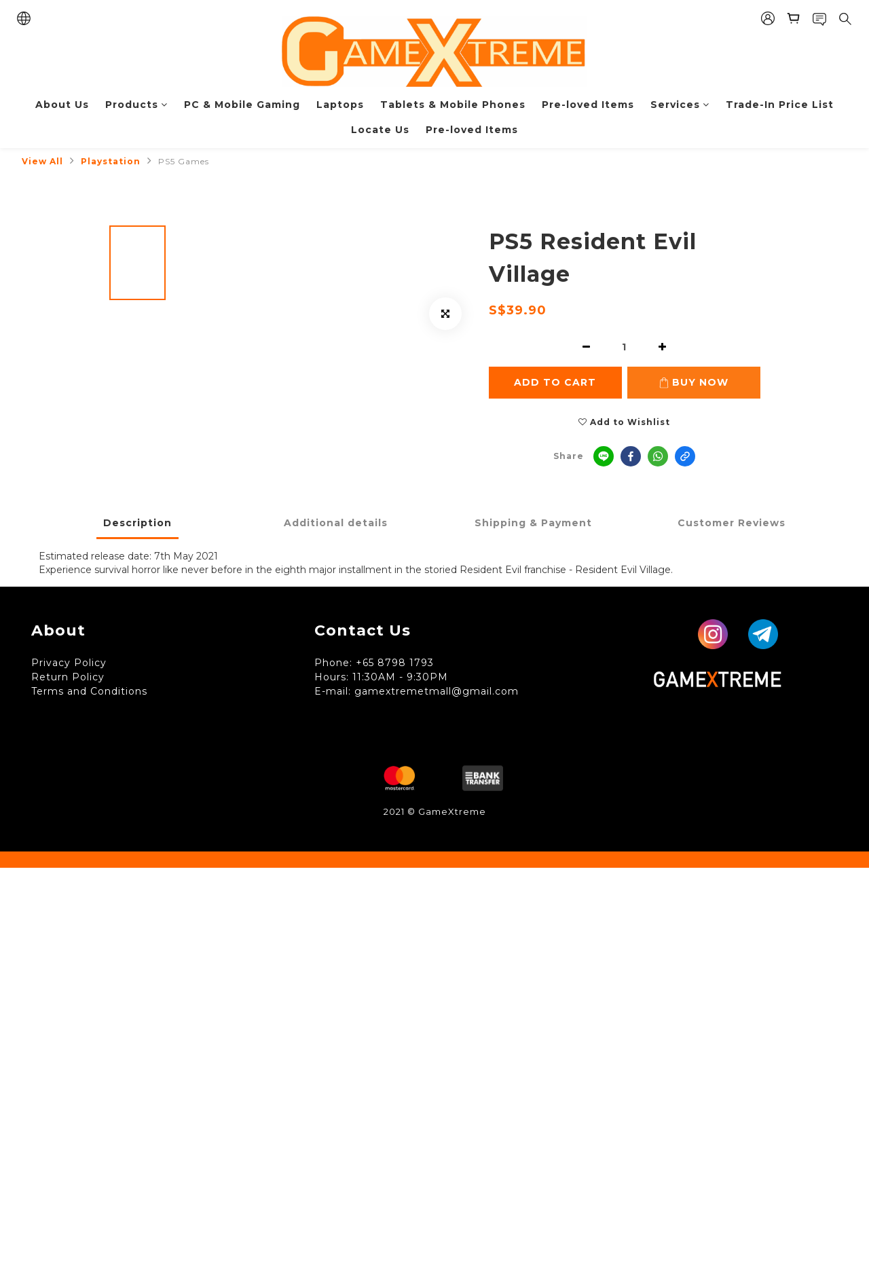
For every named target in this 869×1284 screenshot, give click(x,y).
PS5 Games (183, 161)
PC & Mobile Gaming (242, 104)
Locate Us (380, 130)
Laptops (340, 104)
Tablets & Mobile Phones (452, 104)
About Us (62, 104)
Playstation (111, 161)
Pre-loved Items (588, 104)
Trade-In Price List (780, 104)
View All (42, 161)
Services (679, 104)
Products (136, 104)
